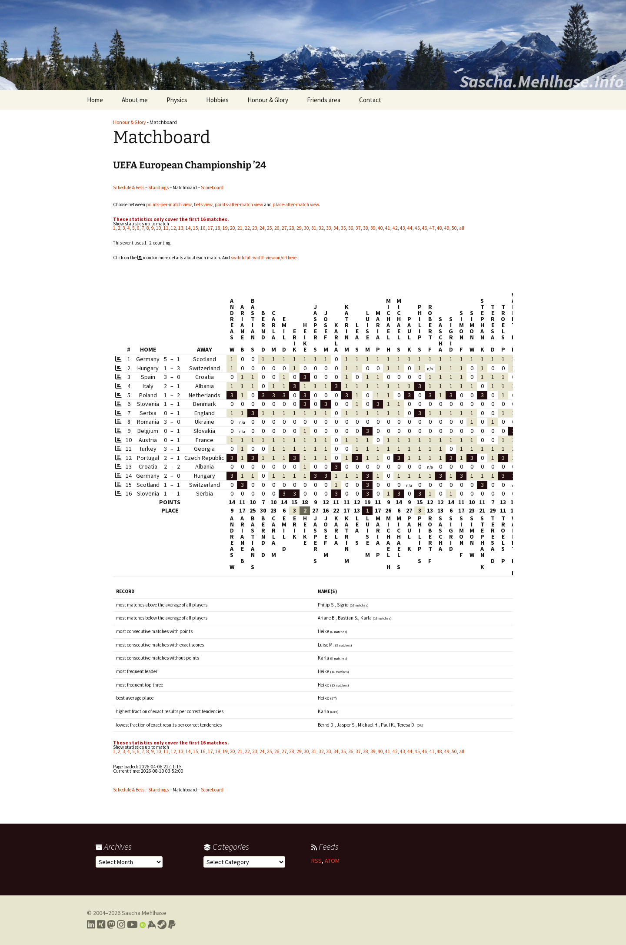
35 (343, 228)
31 (313, 228)
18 (217, 228)
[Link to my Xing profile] (101, 924)
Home (95, 100)
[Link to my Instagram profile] (121, 924)
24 (262, 228)
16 (203, 228)
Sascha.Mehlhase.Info (542, 81)
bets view (203, 204)
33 (328, 228)
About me (135, 100)
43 (402, 228)
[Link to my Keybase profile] (151, 924)
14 (188, 228)
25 (269, 228)
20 (232, 228)
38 (365, 228)
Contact (370, 100)
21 (240, 228)
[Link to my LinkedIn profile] (91, 924)
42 (395, 228)
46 (424, 228)
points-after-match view (239, 204)
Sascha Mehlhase (144, 913)
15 (195, 228)
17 (210, 228)
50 (454, 228)
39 (373, 228)
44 (410, 228)
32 (321, 228)
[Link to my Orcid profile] (143, 924)
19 (225, 228)
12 (173, 228)
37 (358, 228)
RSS (316, 861)
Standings (158, 187)
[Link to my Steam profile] (161, 924)
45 (417, 228)
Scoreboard (212, 187)
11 (166, 228)
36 (350, 228)
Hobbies (217, 100)
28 (291, 228)
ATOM (332, 861)
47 (432, 228)
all (461, 228)
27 (284, 228)
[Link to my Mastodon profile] (111, 924)
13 (180, 228)
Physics (176, 100)
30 (306, 228)
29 (299, 228)
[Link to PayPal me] (172, 924)
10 (158, 228)
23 (254, 228)
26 (277, 228)
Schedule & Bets (128, 187)
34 (336, 228)
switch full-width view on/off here (263, 258)
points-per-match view (169, 204)
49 (447, 228)
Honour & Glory (267, 100)
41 (387, 228)
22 (247, 228)
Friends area (323, 100)
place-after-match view (296, 204)
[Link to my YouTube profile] (132, 924)
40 (380, 228)
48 (439, 228)
